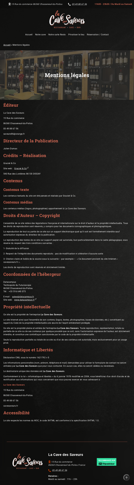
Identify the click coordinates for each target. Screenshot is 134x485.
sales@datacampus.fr (23, 296)
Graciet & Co (20, 168)
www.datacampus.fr (24, 300)
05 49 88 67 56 (59, 470)
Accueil (7, 45)
